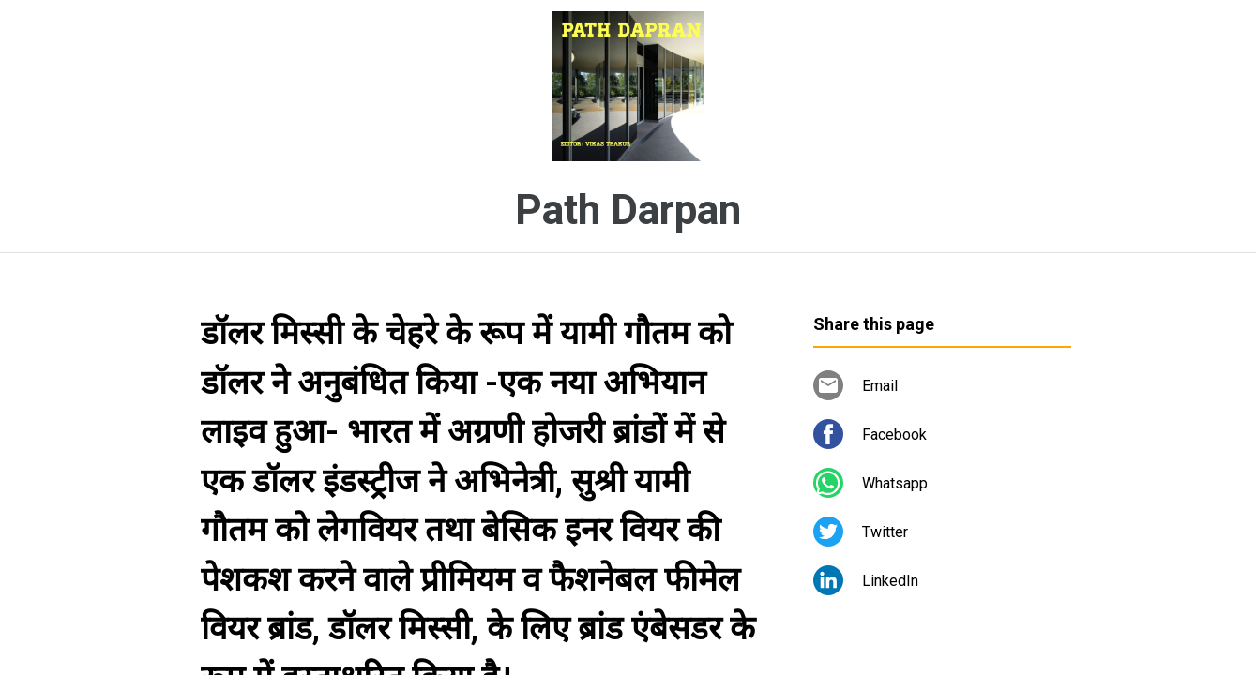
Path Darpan (628, 210)
